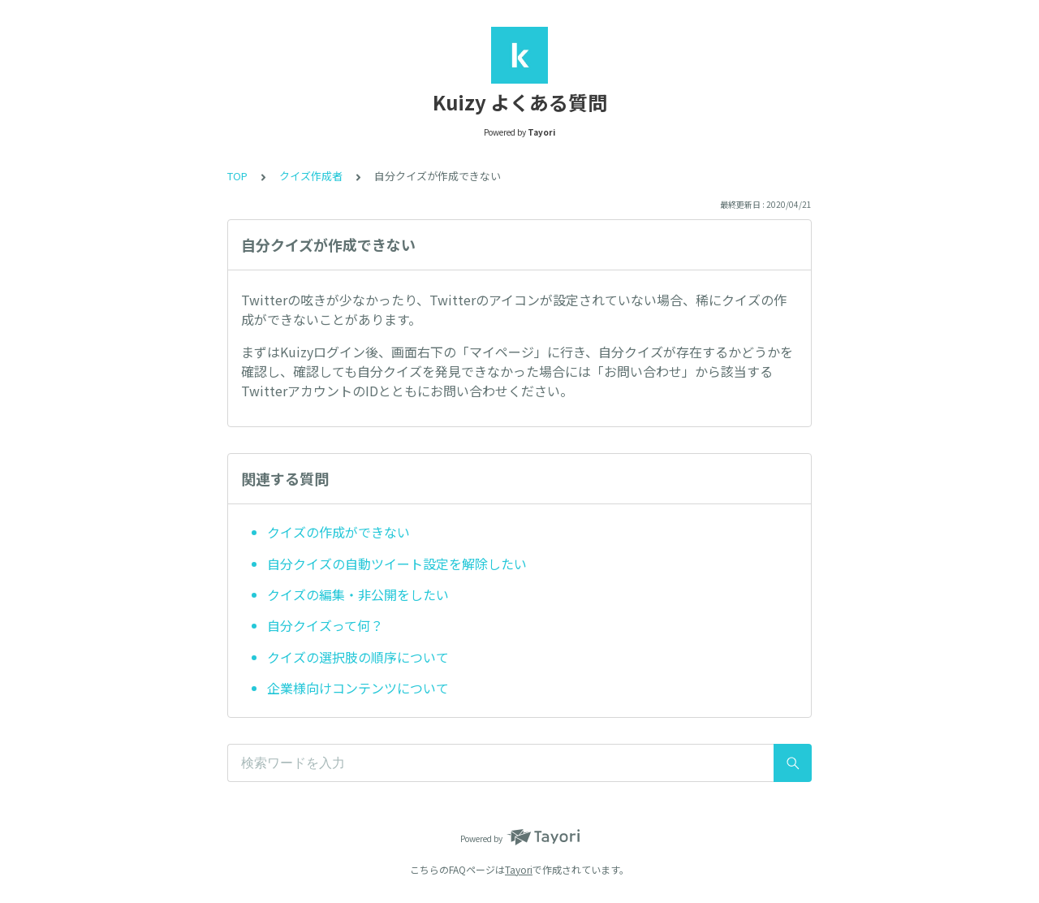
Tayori (518, 869)
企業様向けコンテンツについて (358, 688)
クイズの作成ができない (338, 532)
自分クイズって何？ (325, 625)
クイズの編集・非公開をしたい (358, 594)
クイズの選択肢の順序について (358, 657)
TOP (237, 176)
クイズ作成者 (311, 176)
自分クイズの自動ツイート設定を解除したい (397, 563)
